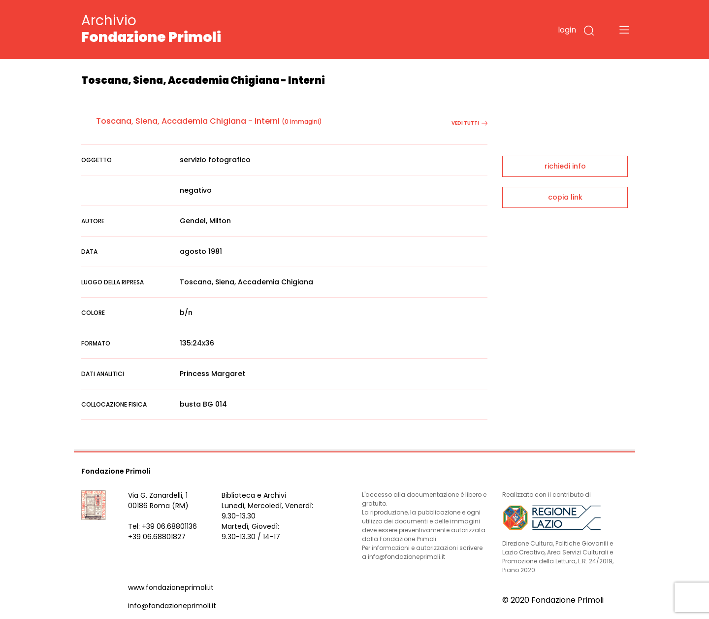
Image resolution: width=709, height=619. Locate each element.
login (567, 29)
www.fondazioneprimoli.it (171, 587)
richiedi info (565, 166)
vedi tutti (469, 123)
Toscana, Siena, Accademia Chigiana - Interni (188, 121)
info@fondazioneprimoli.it (172, 606)
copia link (565, 197)
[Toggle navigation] (624, 29)
